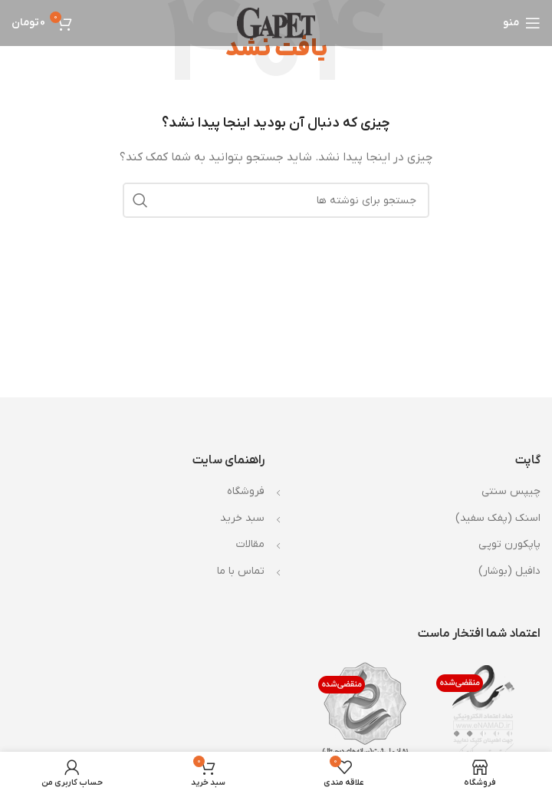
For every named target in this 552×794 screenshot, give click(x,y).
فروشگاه (245, 491)
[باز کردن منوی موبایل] (521, 23)
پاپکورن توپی (509, 544)
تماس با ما (240, 571)
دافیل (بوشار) (509, 571)
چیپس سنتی (510, 491)
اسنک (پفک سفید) (497, 518)
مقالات (250, 544)
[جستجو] (276, 200)
